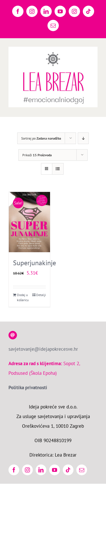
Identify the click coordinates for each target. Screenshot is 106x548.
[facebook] (13, 469)
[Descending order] (83, 138)
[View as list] (57, 168)
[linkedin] (41, 469)
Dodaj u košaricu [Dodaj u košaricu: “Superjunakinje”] (23, 297)
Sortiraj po (41, 138)
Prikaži (37, 155)
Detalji (41, 295)
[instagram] (27, 469)
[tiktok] (68, 469)
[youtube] (54, 469)
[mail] (81, 469)
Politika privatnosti (27, 387)
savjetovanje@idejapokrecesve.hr (43, 349)
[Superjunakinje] (29, 222)
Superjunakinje (34, 262)
